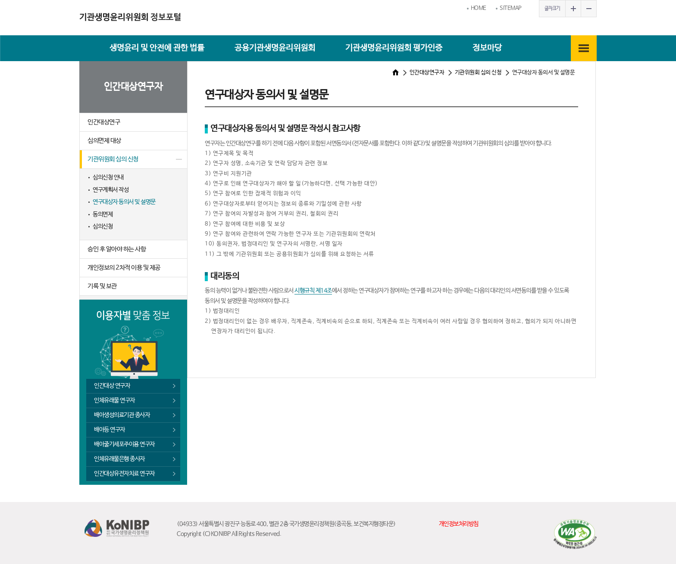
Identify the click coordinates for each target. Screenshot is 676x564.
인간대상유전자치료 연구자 (124, 473)
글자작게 (588, 8)
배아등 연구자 (109, 429)
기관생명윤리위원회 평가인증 (393, 48)
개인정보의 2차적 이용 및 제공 (124, 267)
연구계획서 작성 (110, 189)
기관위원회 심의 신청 (113, 159)
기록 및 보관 (102, 286)
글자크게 (573, 8)
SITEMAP (511, 8)
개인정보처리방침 (459, 524)
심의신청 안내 (108, 177)
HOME (478, 8)
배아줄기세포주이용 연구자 (124, 444)
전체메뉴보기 (584, 48)
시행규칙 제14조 (313, 290)
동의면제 (103, 214)
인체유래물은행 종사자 (119, 459)
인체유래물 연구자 (114, 400)
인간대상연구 (104, 122)
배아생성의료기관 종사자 (122, 415)
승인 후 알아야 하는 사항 (117, 249)
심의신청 (103, 226)
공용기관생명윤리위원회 (275, 48)
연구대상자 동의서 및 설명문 (124, 201)
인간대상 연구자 (112, 385)
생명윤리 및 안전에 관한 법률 (157, 48)
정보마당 (487, 48)
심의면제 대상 (104, 140)
